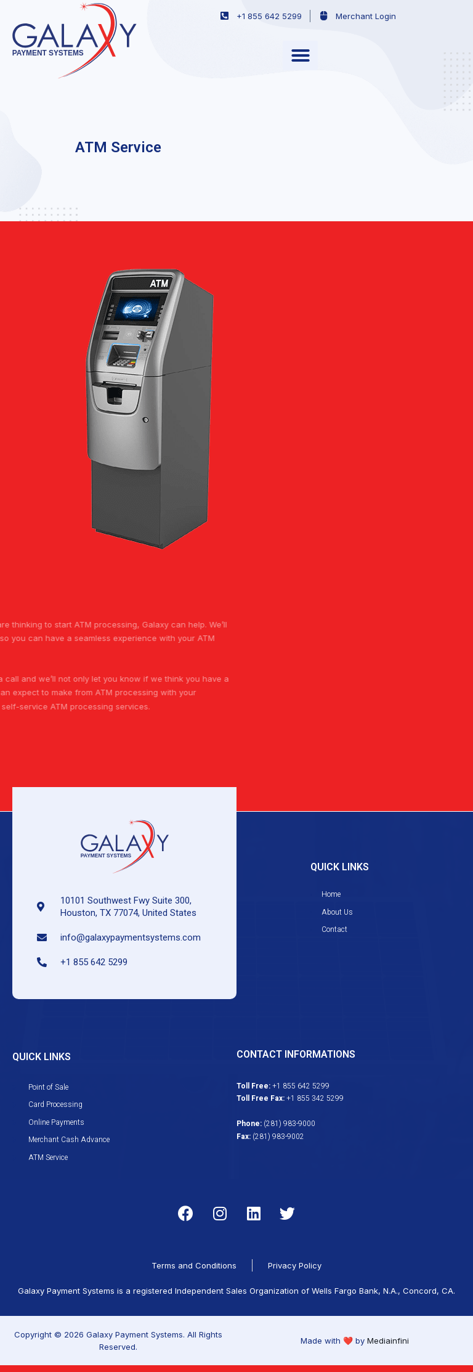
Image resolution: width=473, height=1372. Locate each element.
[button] (300, 55)
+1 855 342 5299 (315, 1098)
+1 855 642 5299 (300, 1086)
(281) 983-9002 (278, 1136)
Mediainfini (388, 1340)
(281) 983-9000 (289, 1123)
